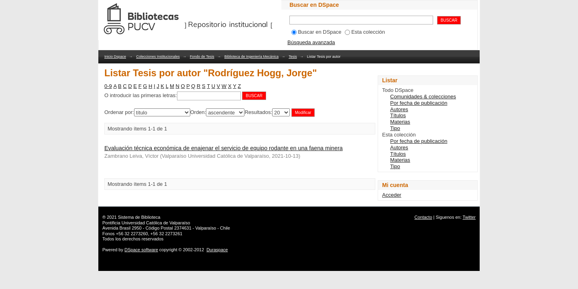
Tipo (395, 128)
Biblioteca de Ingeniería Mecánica (251, 57)
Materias (400, 122)
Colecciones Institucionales (158, 57)
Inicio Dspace (115, 57)
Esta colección (365, 32)
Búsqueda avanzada (311, 42)
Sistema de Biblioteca (139, 217)
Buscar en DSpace (316, 32)
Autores (399, 109)
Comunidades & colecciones (423, 97)
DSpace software (141, 249)
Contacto (423, 217)
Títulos (398, 115)
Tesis (293, 57)
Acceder (391, 195)
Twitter (469, 217)
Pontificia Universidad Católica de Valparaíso (146, 222)
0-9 (108, 86)
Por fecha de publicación (418, 103)
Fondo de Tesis (202, 57)
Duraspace (217, 249)
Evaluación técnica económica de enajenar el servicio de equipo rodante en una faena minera (223, 148)
